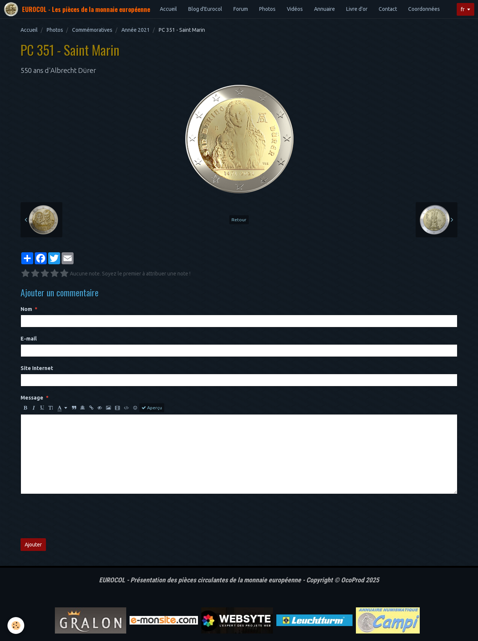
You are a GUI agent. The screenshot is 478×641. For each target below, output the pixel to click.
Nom (26, 309)
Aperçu (152, 407)
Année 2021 (135, 30)
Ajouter (33, 545)
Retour (239, 219)
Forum (240, 9)
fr (463, 9)
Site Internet (37, 368)
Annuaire (324, 9)
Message (32, 398)
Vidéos (295, 9)
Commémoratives (92, 30)
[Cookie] (15, 625)
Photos (267, 9)
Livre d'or (356, 9)
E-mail (29, 339)
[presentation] (77, 516)
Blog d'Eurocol (205, 9)
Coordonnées (424, 9)
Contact (388, 9)
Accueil (168, 9)
